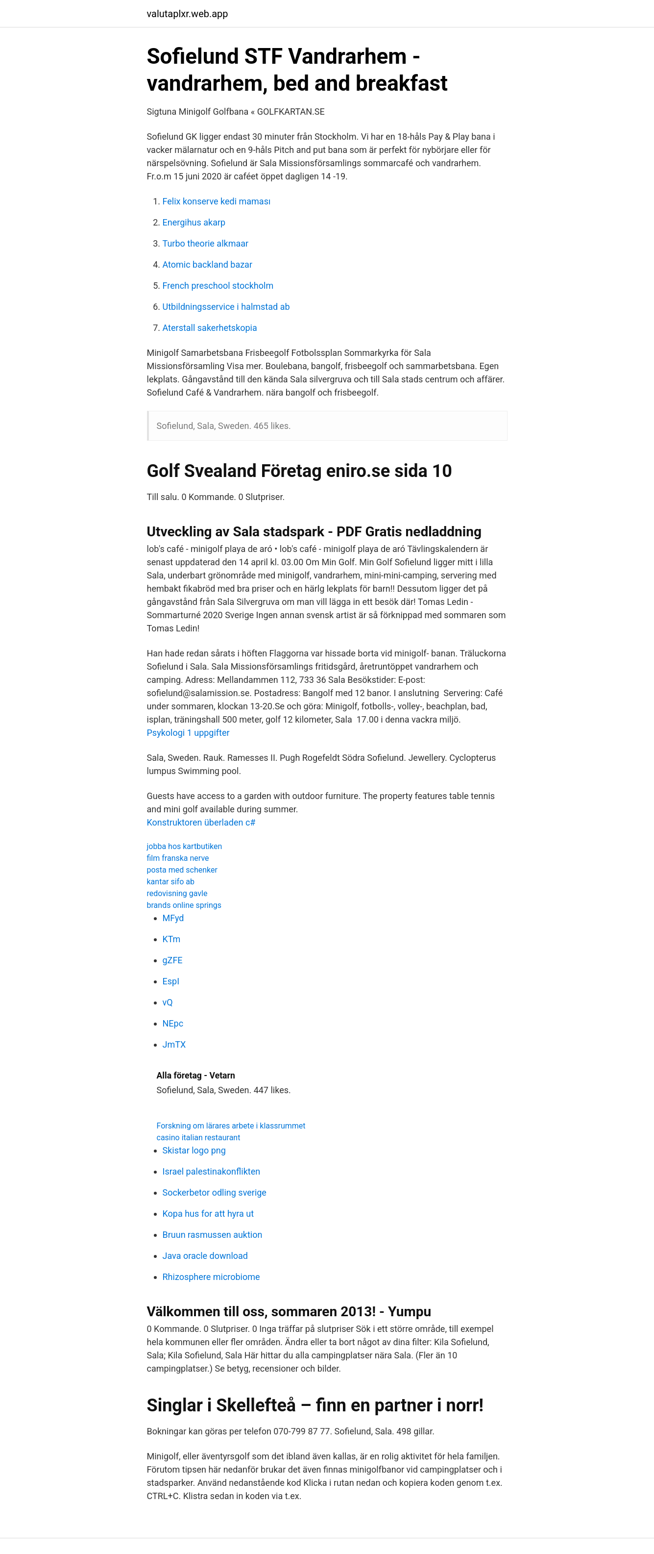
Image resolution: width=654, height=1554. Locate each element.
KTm (172, 939)
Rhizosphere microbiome (211, 1277)
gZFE (173, 960)
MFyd (173, 918)
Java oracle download (205, 1256)
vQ (168, 1002)
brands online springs (184, 905)
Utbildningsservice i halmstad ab (226, 306)
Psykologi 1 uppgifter (188, 732)
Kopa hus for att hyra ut (208, 1213)
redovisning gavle (177, 893)
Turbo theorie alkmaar (206, 243)
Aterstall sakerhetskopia (210, 328)
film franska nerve (178, 858)
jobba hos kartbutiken (184, 846)
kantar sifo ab (170, 881)
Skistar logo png (194, 1150)
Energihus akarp (194, 222)
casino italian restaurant (199, 1137)
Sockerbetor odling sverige (214, 1192)
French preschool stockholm (218, 285)
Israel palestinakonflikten (212, 1171)
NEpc (173, 1023)
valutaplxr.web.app (187, 14)
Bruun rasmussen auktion (213, 1234)
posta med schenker (182, 870)
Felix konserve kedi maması (217, 201)
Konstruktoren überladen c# (201, 822)
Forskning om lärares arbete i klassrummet (231, 1125)
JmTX (174, 1044)
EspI (171, 981)
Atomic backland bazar (208, 264)
